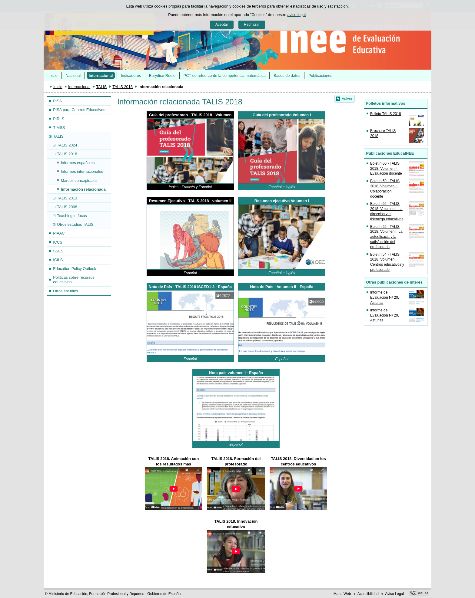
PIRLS (58, 119)
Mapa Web (342, 594)
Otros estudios (65, 291)
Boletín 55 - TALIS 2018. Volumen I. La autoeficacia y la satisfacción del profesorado (386, 237)
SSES (58, 251)
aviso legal (296, 14)
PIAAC (59, 233)
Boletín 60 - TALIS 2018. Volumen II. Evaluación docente (386, 168)
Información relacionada (83, 189)
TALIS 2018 (122, 86)
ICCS (57, 242)
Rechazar (252, 24)
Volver (347, 98)
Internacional (101, 75)
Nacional (73, 75)
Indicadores (131, 75)
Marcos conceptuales (79, 180)
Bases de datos (287, 75)
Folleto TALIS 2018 (385, 114)
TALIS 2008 (67, 207)
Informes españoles (78, 162)
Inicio (53, 75)
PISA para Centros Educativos (79, 109)
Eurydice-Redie (162, 75)
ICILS (58, 260)
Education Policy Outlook (74, 268)
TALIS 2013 (67, 198)
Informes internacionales (82, 171)
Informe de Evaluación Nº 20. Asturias (384, 297)
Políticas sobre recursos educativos (74, 279)
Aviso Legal (394, 594)
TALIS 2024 (67, 145)
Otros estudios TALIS (75, 224)
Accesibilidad (368, 594)
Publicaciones (320, 75)
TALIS (101, 86)
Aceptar (221, 24)
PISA (57, 101)
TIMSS (59, 127)
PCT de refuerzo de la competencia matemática (225, 75)
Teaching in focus (72, 215)
